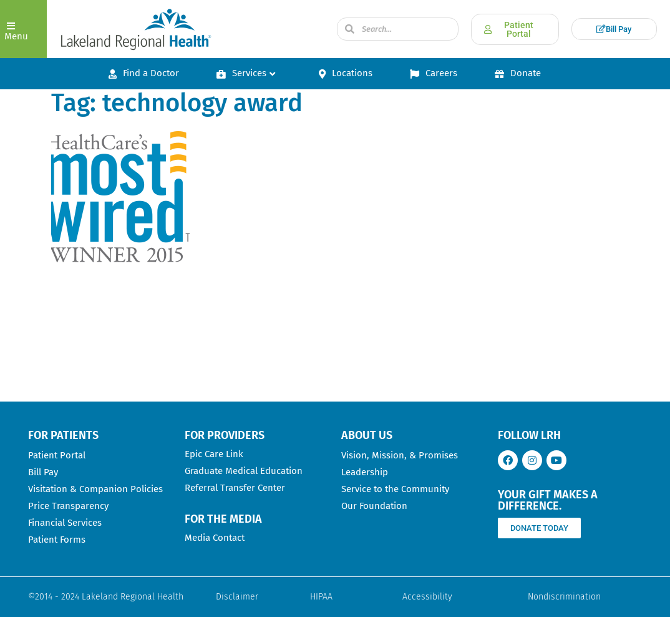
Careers (433, 73)
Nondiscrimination (564, 596)
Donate (518, 73)
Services (245, 73)
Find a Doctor (144, 73)
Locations (345, 73)
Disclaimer (237, 596)
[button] (23, 29)
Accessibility (427, 596)
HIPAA (321, 596)
